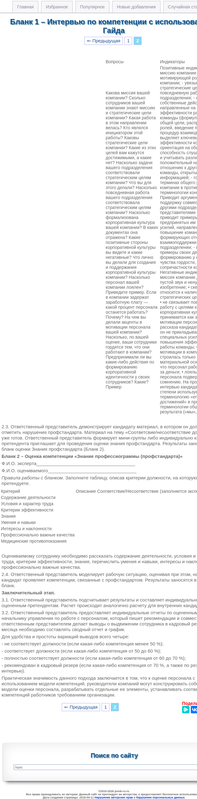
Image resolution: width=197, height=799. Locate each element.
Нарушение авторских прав (113, 797)
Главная (25, 6)
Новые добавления (136, 6)
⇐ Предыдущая (103, 40)
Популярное (92, 6)
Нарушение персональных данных (160, 797)
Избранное (57, 6)
